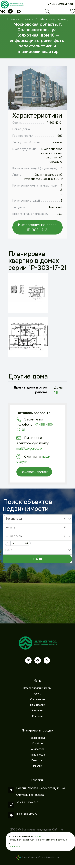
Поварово (37, 760)
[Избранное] (72, 12)
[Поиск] (47, 12)
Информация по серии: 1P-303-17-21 (37, 227)
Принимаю (14, 846)
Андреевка (37, 749)
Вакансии (37, 710)
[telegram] (10, 12)
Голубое (37, 743)
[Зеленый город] (12, 4)
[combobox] (37, 519)
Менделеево (37, 754)
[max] (18, 12)
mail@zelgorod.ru (29, 448)
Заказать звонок (34, 472)
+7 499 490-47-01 (60, 4)
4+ (26, 543)
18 (56, 392)
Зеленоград (37, 738)
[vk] (2, 12)
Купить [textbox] (37, 527)
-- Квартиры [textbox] (37, 536)
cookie (37, 836)
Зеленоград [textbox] (37, 518)
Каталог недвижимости (37, 688)
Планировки (37, 705)
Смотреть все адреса (30, 795)
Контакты (37, 716)
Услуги (37, 693)
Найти (37, 559)
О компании (37, 699)
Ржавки (37, 766)
